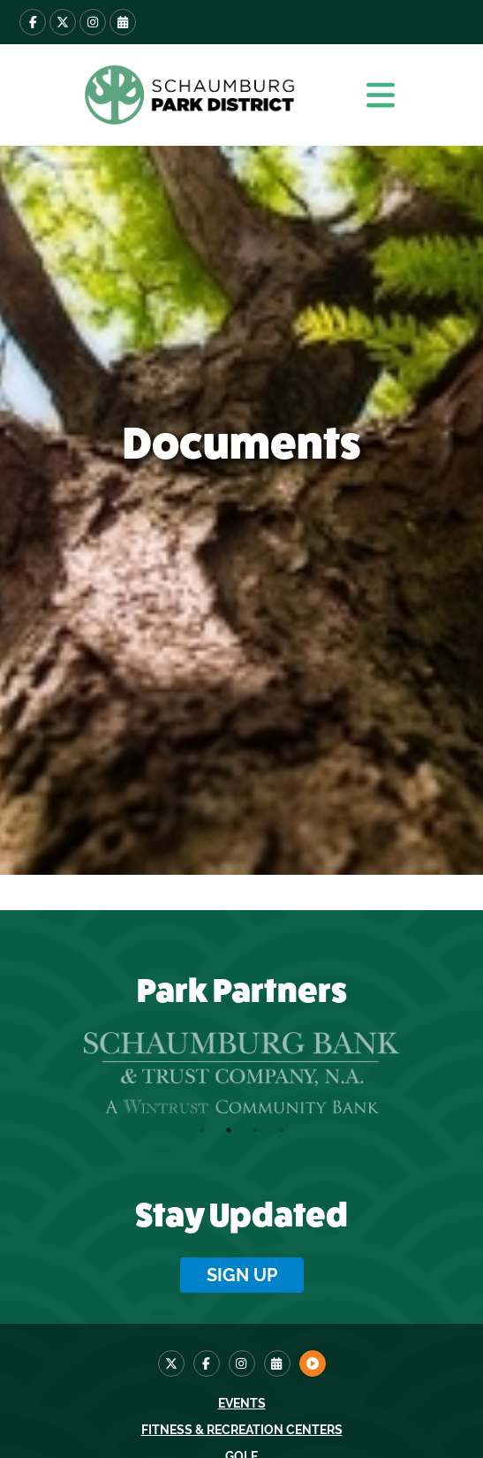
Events (242, 1403)
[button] (381, 95)
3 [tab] (255, 1130)
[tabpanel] (241, 1073)
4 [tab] (282, 1130)
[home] (187, 95)
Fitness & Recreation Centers (242, 1430)
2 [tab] (229, 1130)
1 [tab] (202, 1130)
